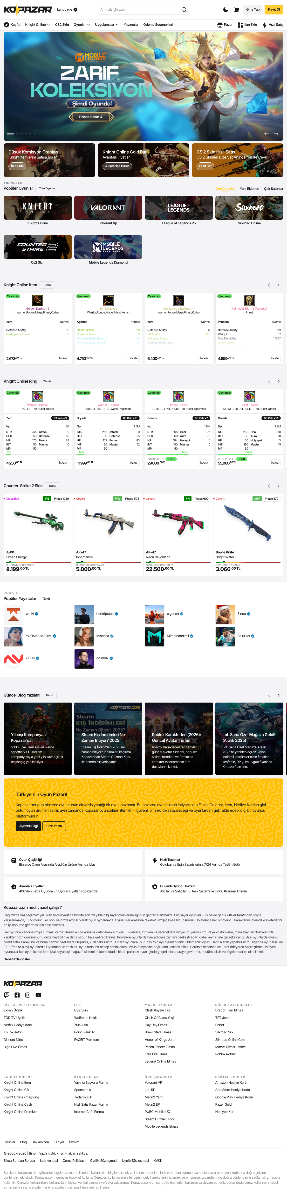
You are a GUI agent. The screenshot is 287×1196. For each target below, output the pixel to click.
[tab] (225, 189)
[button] (266, 134)
